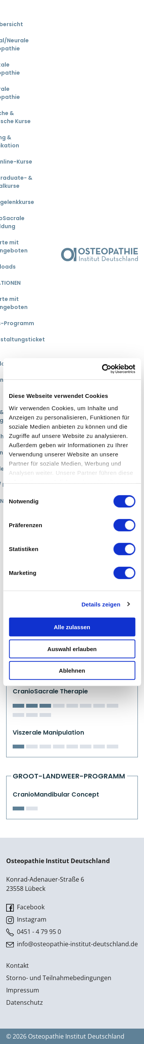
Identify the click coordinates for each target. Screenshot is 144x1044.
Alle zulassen (72, 627)
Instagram (26, 919)
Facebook (25, 907)
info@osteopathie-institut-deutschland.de (72, 944)
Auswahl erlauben (71, 648)
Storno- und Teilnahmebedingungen (58, 978)
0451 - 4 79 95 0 (33, 931)
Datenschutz (24, 1002)
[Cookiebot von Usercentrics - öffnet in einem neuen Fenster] (102, 369)
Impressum (22, 990)
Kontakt (17, 965)
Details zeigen (100, 604)
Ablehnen (72, 670)
